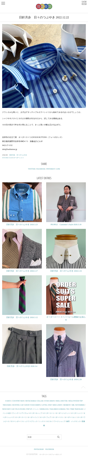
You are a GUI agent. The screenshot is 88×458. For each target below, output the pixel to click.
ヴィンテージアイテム (20, 413)
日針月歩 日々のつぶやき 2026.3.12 (22, 317)
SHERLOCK (44, 409)
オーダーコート (48, 413)
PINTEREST (50, 169)
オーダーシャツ (18, 158)
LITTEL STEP (47, 405)
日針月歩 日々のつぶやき (18, 155)
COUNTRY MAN (18, 401)
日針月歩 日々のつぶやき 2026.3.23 (22, 224)
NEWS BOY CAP (8, 409)
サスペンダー (15, 421)
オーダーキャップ (35, 413)
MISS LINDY (57, 405)
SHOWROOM (84, 3)
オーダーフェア (45, 417)
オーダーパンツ (33, 417)
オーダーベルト (70, 417)
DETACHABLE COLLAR (7, 158)
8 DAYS (8, 401)
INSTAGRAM (39, 449)
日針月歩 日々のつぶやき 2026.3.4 (22, 366)
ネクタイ (49, 421)
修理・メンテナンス (73, 421)
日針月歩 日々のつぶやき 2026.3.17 (22, 271)
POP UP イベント (32, 409)
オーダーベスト (58, 417)
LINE (58, 169)
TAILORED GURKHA (57, 409)
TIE (67, 409)
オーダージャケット (63, 413)
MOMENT (67, 405)
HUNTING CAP (17, 405)
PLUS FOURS (20, 409)
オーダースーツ (20, 417)
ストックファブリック (29, 421)
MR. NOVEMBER (78, 405)
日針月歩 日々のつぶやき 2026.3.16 (66, 271)
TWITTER (31, 169)
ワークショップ (59, 421)
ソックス (42, 421)
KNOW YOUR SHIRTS (33, 405)
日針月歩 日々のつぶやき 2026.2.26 (66, 379)
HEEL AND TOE (61, 401)
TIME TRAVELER (76, 409)
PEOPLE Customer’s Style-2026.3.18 (66, 224)
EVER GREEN (49, 401)
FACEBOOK (40, 169)
